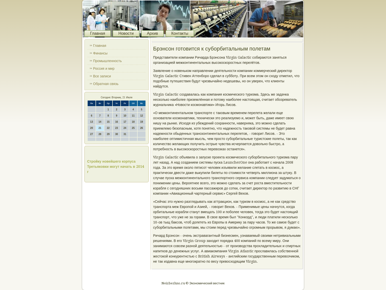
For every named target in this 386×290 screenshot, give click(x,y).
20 (91, 128)
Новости (126, 33)
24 (125, 128)
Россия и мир (103, 68)
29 (108, 134)
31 (125, 134)
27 (91, 134)
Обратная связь (105, 84)
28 (99, 134)
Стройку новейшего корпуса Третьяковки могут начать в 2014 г (115, 166)
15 (108, 121)
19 (141, 121)
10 (125, 115)
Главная (97, 33)
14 (99, 121)
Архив (152, 33)
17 (125, 121)
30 (116, 134)
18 (133, 121)
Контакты (179, 33)
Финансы (100, 53)
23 (116, 128)
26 (141, 128)
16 (116, 121)
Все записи (102, 76)
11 (133, 115)
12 (141, 115)
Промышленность (107, 61)
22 (108, 128)
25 (133, 128)
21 (99, 128)
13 (91, 121)
